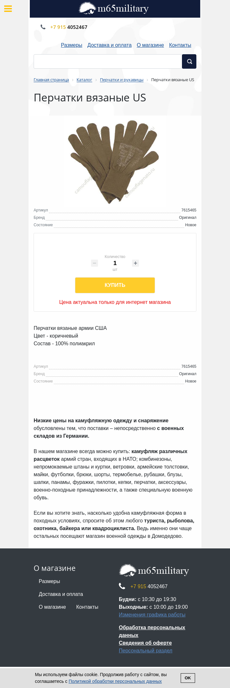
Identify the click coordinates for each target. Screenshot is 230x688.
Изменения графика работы (152, 614)
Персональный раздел (145, 650)
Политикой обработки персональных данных (115, 681)
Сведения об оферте (145, 643)
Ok (188, 677)
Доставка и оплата (109, 45)
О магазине (150, 45)
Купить (115, 285)
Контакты (180, 45)
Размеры (71, 45)
